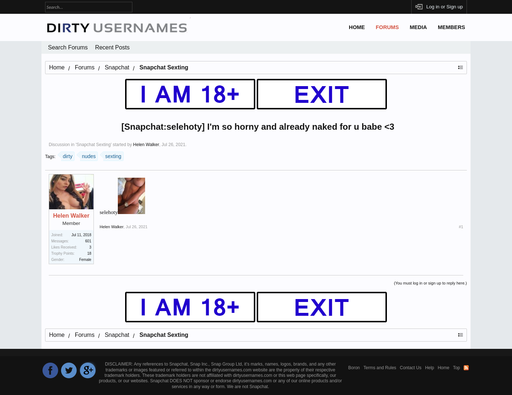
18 (89, 253)
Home (357, 27)
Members (451, 27)
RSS (466, 367)
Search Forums (68, 47)
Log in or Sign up (444, 6)
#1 (461, 227)
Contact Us (410, 367)
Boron (354, 367)
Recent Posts (112, 47)
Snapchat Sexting (93, 144)
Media (418, 27)
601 (88, 241)
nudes (88, 155)
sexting (112, 155)
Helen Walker (146, 144)
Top (456, 367)
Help (429, 367)
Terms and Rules (380, 367)
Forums (387, 27)
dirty (66, 155)
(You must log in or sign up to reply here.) (430, 283)
